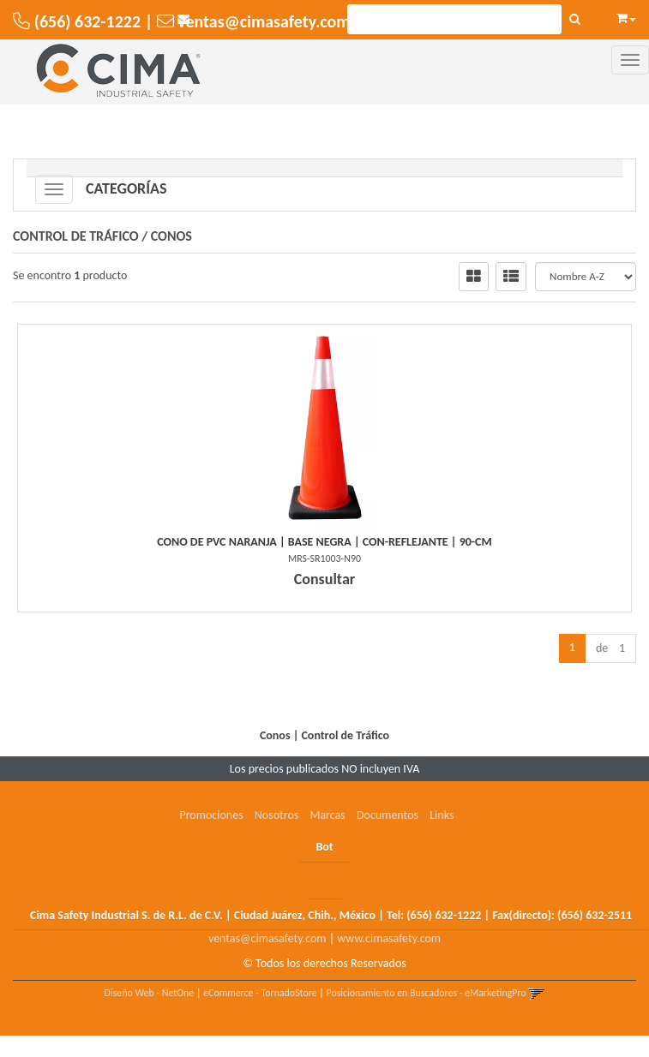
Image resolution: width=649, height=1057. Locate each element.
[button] (626, 15)
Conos (171, 236)
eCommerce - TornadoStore (260, 993)
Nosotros (276, 815)
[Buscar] (575, 19)
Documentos (387, 815)
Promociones (211, 815)
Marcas (327, 815)
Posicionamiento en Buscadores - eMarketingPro (426, 993)
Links (442, 815)
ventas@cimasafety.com (267, 938)
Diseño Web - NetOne (150, 993)
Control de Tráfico (76, 236)
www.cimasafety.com (389, 938)
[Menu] (630, 60)
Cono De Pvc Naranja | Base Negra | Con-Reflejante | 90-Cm (324, 541)
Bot (324, 846)
